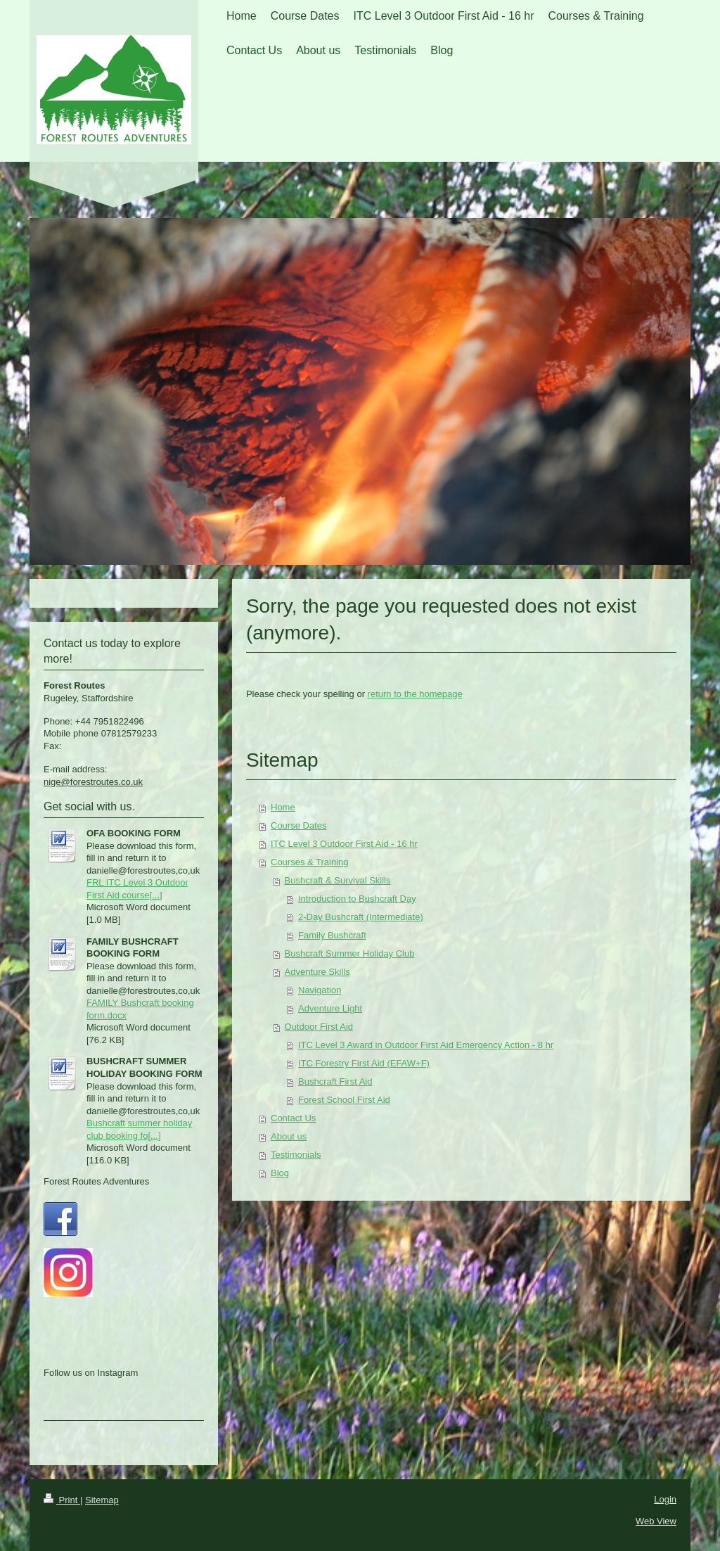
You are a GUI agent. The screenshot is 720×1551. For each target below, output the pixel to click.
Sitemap (102, 1500)
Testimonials (296, 1154)
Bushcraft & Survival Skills (338, 880)
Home (283, 807)
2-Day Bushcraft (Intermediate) (360, 917)
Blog (280, 1173)
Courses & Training (310, 862)
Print (62, 1500)
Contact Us (293, 1118)
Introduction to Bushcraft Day (357, 898)
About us (289, 1136)
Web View (656, 1521)
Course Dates (298, 825)
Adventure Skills (317, 971)
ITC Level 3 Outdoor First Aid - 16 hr (344, 843)
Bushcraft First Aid (335, 1081)
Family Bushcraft (332, 935)
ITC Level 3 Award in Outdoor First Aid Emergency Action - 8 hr (425, 1045)
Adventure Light (330, 1008)
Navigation (319, 990)
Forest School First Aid (344, 1099)
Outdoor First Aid (319, 1026)
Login (665, 1499)
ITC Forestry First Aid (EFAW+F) (364, 1063)
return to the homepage (415, 694)
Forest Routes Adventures (96, 1181)
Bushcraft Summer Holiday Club (350, 953)
